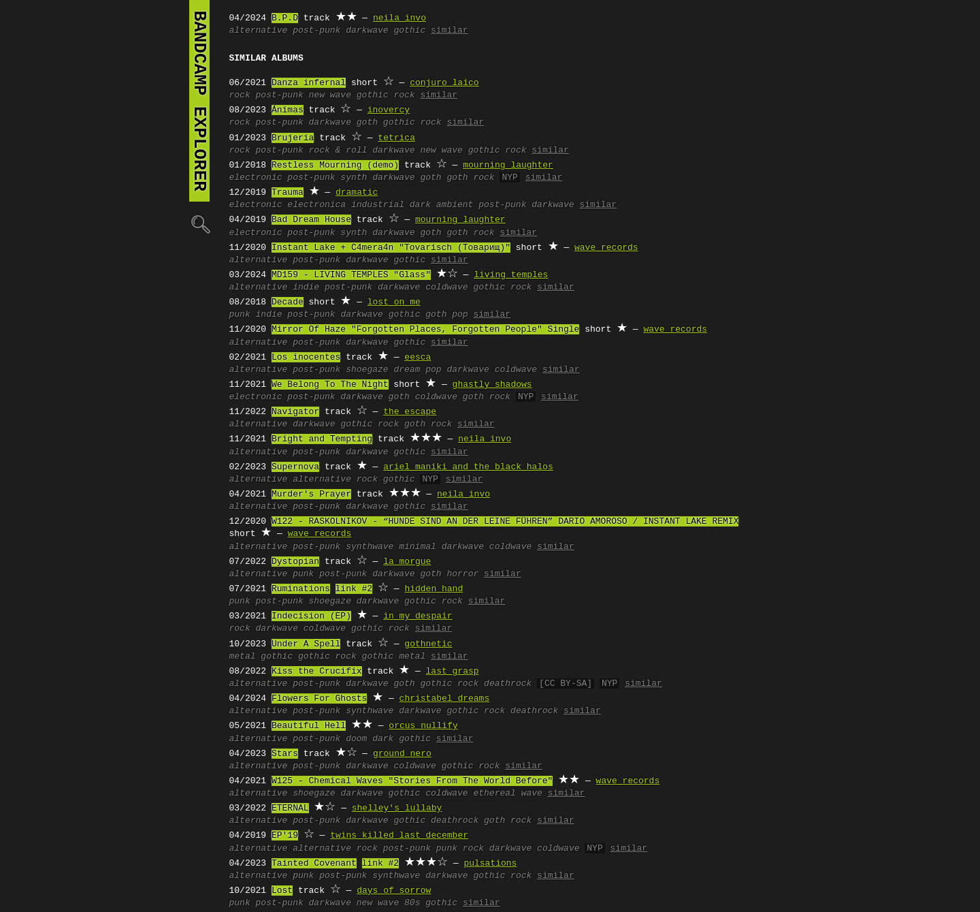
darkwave (367, 31)
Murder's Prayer (311, 494)
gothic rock (386, 95)
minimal (417, 547)
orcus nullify (423, 726)
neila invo (399, 18)
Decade (288, 302)
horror (462, 574)
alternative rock (335, 479)
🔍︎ (199, 224)
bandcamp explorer (199, 101)
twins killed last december (399, 836)
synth (353, 178)
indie (306, 287)
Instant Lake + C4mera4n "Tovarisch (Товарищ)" (391, 248)
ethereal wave (507, 793)
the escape (409, 412)
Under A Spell (306, 644)
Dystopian (295, 562)
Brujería (293, 138)
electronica (316, 205)
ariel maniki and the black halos (468, 467)
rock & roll (338, 150)
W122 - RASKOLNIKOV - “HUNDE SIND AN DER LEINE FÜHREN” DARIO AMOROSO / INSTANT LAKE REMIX (505, 522)
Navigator (295, 412)
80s (412, 903)
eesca (417, 357)
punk (239, 315)
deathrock (508, 684)
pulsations (490, 864)
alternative (258, 31)
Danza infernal (309, 83)
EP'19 (285, 836)
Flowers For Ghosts (319, 699)
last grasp (452, 671)
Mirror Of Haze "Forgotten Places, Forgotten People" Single (425, 330)
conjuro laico (444, 83)
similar (449, 31)
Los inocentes (306, 357)
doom (356, 739)
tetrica (396, 138)
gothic (409, 31)
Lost (282, 891)
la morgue (407, 562)
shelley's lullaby (397, 808)
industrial (377, 205)
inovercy (389, 110)
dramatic (357, 193)
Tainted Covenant (314, 864)
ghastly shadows (492, 385)
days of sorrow (394, 891)
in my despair (417, 616)
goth (367, 122)
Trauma (288, 193)
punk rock (460, 849)
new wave (330, 95)
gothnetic (428, 644)
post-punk (316, 31)
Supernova (295, 467)
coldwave (446, 287)
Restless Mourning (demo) (335, 165)
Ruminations (301, 589)
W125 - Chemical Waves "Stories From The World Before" (412, 781)
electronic (255, 178)
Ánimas (288, 110)
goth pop (446, 315)
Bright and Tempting (322, 439)
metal (242, 656)
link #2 (354, 589)
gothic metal (394, 656)
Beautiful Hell (309, 726)
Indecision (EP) (311, 616)
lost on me (394, 302)
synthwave (369, 547)
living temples (511, 275)
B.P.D (285, 18)
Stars (285, 754)
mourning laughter (508, 165)
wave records (606, 248)
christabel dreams (444, 699)
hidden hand (433, 589)
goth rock (470, 178)
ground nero (402, 754)
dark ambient (442, 205)
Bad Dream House (311, 220)
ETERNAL (290, 808)
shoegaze (367, 370)
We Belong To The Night (330, 385)
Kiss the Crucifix (317, 671)
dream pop (417, 370)
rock (239, 95)
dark (382, 739)
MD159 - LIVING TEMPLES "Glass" (351, 275)
